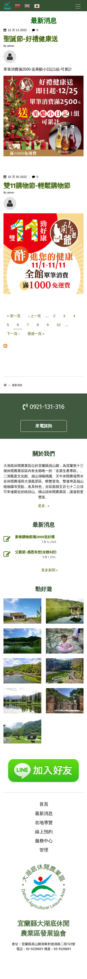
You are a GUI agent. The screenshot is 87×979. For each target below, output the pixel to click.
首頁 (5, 385)
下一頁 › (13, 334)
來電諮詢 (43, 426)
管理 (43, 850)
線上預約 (44, 831)
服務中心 (44, 841)
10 (59, 325)
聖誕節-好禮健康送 (30, 39)
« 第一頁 (13, 316)
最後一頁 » (36, 334)
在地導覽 (44, 822)
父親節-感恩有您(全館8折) (35, 552)
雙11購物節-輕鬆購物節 (36, 185)
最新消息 (44, 813)
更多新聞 (48, 570)
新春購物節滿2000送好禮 (35, 537)
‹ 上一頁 (34, 316)
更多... (42, 506)
